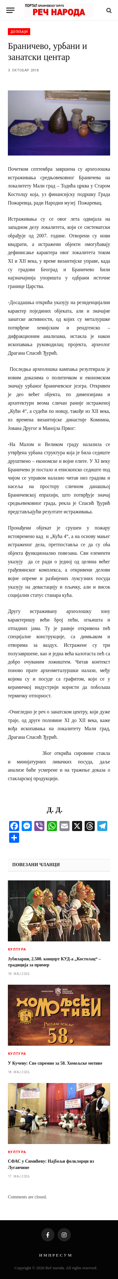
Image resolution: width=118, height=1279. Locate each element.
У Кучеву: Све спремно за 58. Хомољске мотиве (55, 1063)
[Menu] (10, 10)
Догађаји (19, 31)
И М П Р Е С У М (55, 1255)
